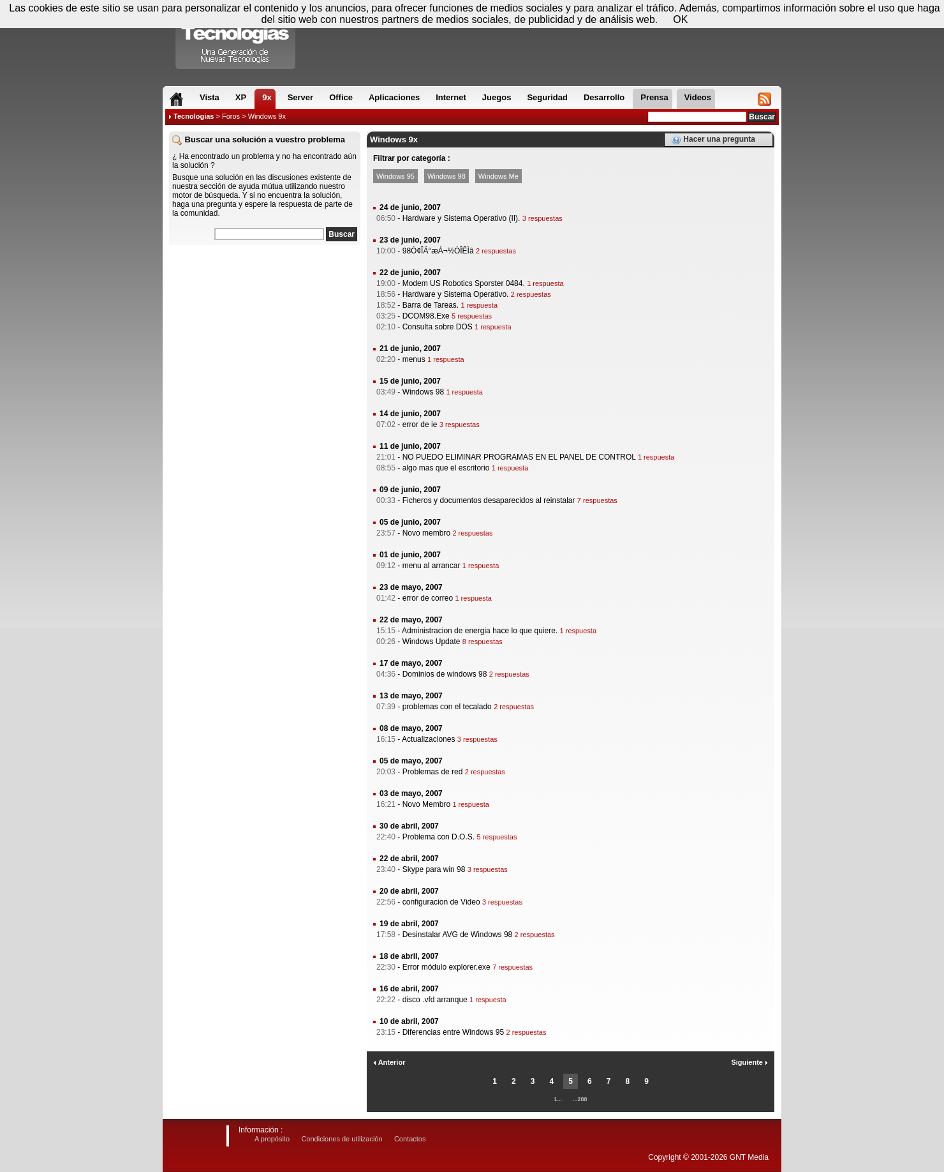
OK (680, 19)
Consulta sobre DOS (437, 326)
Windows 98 (446, 176)
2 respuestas (496, 251)
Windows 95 (395, 176)
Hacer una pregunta (713, 140)
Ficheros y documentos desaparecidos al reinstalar (488, 500)
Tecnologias (193, 116)
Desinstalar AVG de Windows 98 (457, 934)
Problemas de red (432, 771)
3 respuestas (542, 218)
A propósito (272, 1139)
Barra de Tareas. (430, 305)
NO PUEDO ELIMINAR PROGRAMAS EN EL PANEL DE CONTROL (519, 457)
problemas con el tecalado (447, 706)
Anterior (389, 1062)
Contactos (410, 1139)
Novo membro (426, 533)
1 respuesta (545, 283)
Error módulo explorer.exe (446, 967)
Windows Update (431, 641)
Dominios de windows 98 (444, 674)
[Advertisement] (264, 331)
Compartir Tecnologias (236, 37)
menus (413, 359)
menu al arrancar (431, 565)
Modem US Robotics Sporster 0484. (463, 283)
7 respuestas (597, 500)
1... (558, 1099)
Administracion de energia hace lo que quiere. (479, 630)
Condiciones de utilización (341, 1139)
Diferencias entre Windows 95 (453, 1032)
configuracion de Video (441, 902)
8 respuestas (482, 641)
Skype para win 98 (434, 869)
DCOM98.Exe (426, 316)
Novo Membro (426, 804)
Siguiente (749, 1062)
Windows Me (498, 176)
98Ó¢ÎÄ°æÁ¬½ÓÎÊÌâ (438, 250)
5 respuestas (472, 316)
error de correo (427, 598)
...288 (580, 1099)
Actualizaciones (428, 739)
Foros (231, 116)
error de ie (420, 424)
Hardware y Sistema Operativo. (455, 294)
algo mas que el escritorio (446, 467)
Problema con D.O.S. (438, 836)
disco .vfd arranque (435, 999)
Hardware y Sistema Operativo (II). (461, 218)
